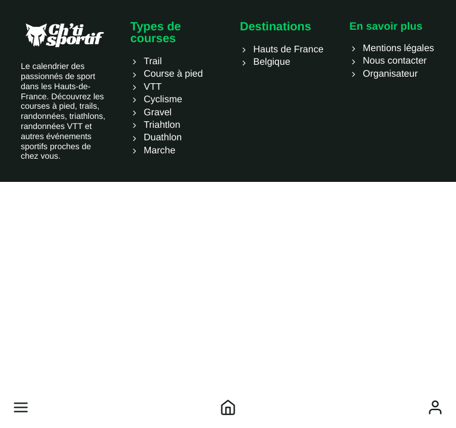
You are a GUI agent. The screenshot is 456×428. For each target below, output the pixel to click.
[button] (21, 407)
